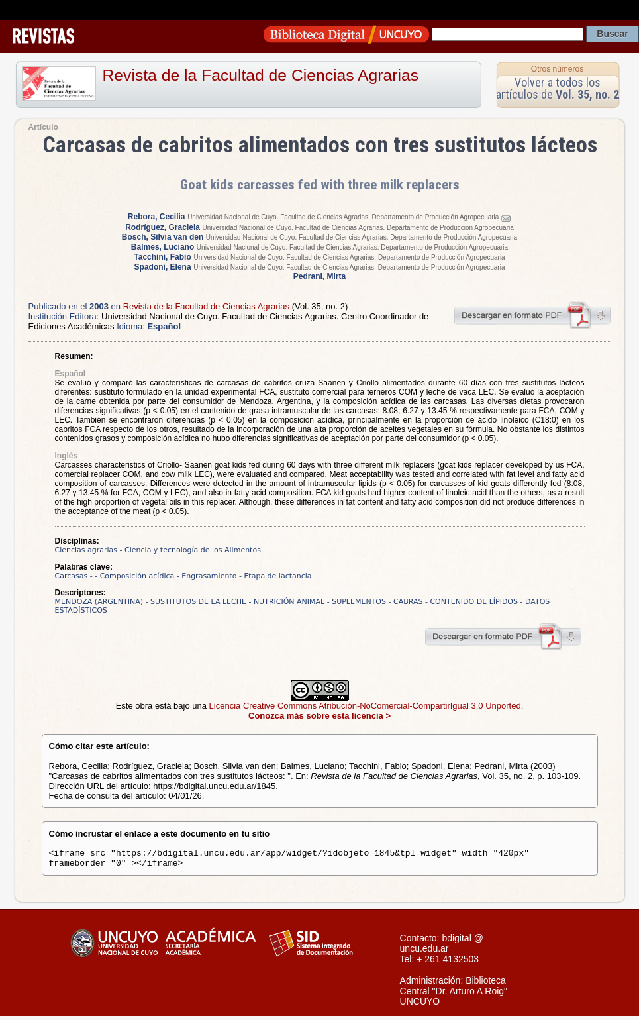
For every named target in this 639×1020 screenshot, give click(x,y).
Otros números (557, 69)
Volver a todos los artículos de (557, 88)
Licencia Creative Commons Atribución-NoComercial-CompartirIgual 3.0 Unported (365, 706)
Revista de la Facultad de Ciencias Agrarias (261, 75)
